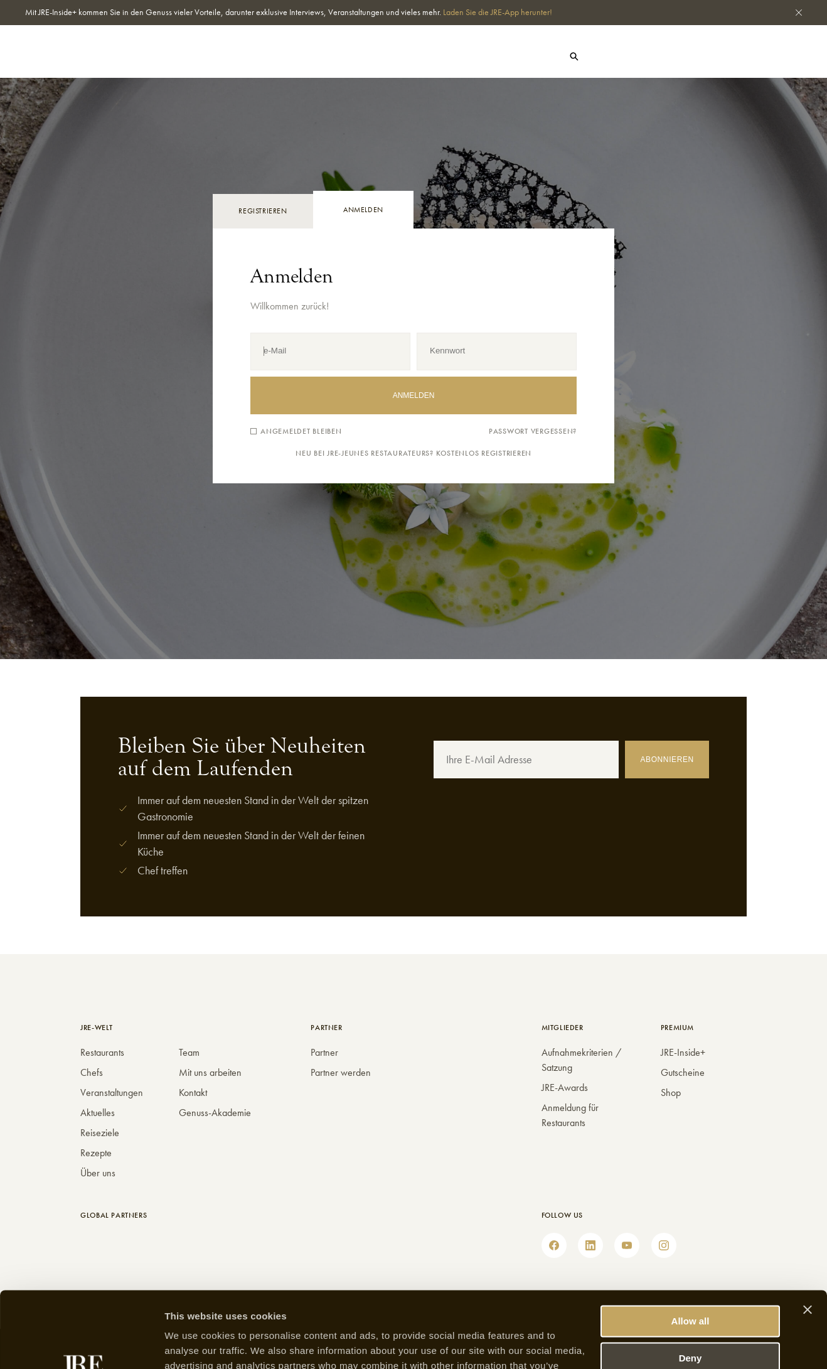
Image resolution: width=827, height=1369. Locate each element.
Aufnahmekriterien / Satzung (581, 1060)
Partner (324, 1052)
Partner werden (341, 1072)
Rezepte (96, 1152)
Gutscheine (699, 56)
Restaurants (86, 58)
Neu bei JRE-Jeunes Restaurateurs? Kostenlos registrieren (413, 453)
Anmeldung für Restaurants (570, 1115)
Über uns (97, 1172)
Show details (193, 1344)
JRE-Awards (565, 1087)
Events (248, 58)
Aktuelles (195, 58)
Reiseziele (99, 1132)
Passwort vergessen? (533, 431)
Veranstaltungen (111, 1092)
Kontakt (193, 1092)
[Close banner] (807, 1238)
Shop (646, 56)
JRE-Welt (299, 58)
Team (189, 1052)
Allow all (690, 1250)
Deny (690, 1286)
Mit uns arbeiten (210, 1072)
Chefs (143, 58)
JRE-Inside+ (683, 1052)
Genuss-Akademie (215, 1112)
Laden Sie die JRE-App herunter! (497, 12)
